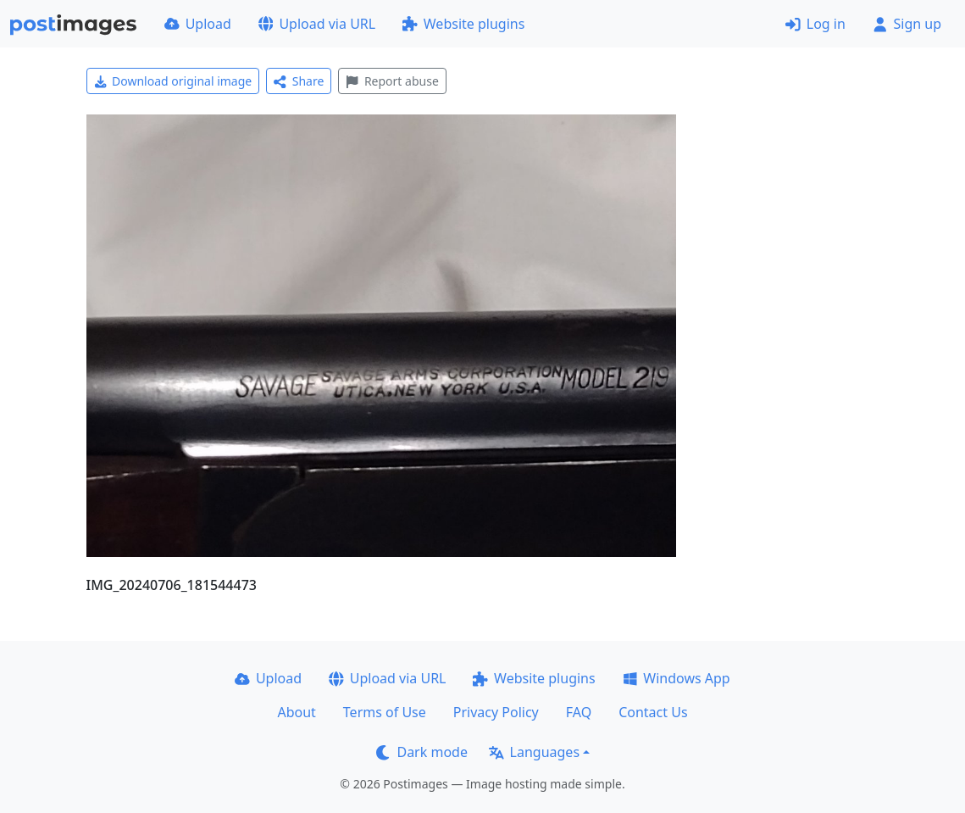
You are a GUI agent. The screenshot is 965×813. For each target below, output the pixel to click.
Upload (197, 23)
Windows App (676, 678)
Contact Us (652, 712)
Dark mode (422, 752)
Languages (534, 752)
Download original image (173, 81)
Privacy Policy (496, 712)
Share (299, 81)
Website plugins (463, 23)
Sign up (907, 23)
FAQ (578, 712)
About (296, 712)
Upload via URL (316, 23)
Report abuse (392, 81)
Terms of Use (384, 712)
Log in (815, 23)
